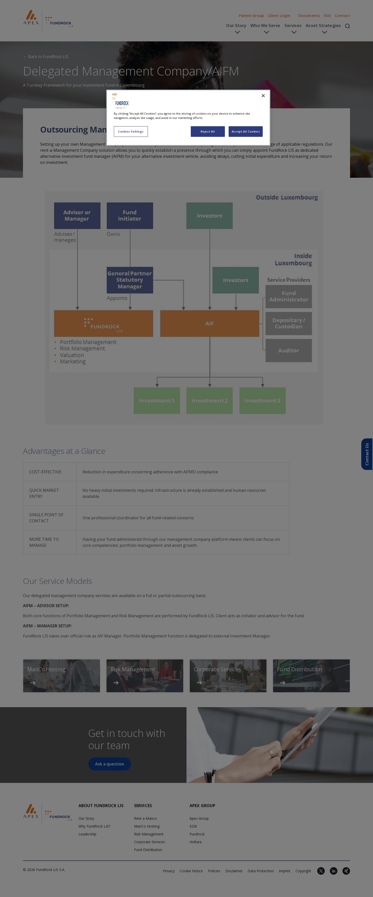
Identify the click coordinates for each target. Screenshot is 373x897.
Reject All (208, 131)
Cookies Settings (131, 131)
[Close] (263, 95)
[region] (188, 118)
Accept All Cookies (246, 131)
